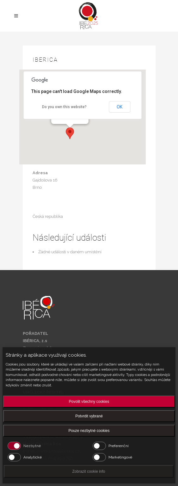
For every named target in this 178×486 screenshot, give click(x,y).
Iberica (45, 59)
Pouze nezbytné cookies (88, 430)
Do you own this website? (64, 107)
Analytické (32, 457)
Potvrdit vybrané (89, 416)
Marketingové (120, 457)
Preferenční (118, 446)
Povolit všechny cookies (89, 401)
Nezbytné (32, 446)
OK (119, 106)
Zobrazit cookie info (88, 471)
